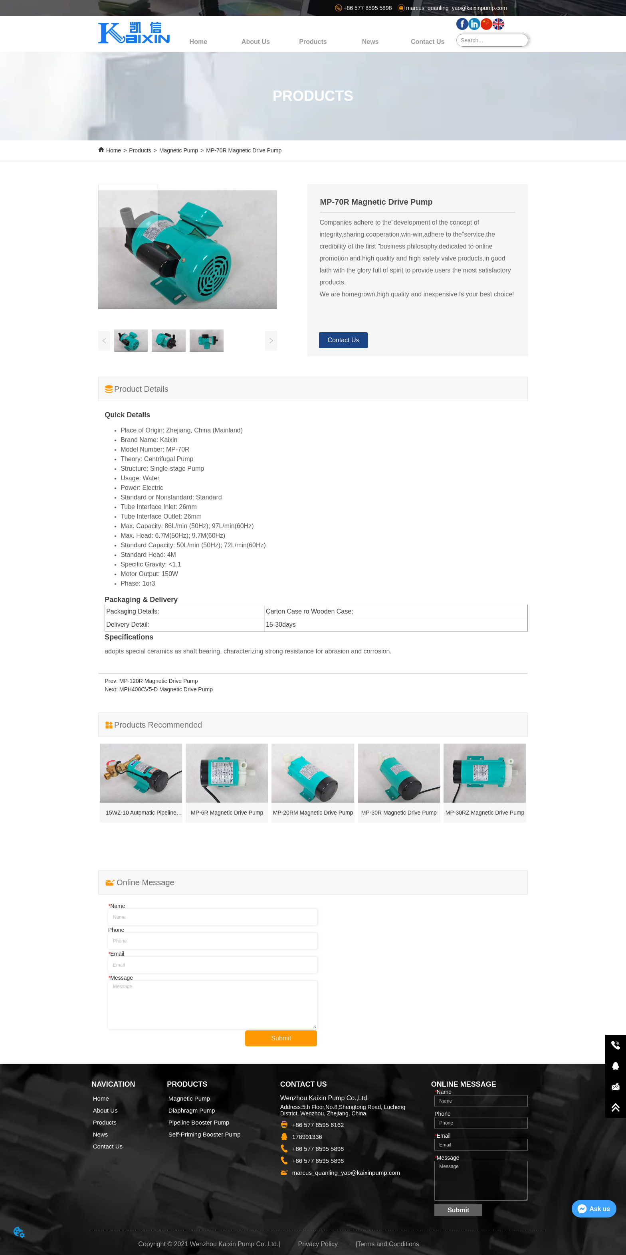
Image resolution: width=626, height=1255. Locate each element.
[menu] (313, 42)
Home (113, 150)
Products (140, 150)
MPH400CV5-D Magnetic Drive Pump (166, 689)
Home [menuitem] (198, 41)
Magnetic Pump (178, 150)
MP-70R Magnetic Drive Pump (243, 150)
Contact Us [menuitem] (427, 41)
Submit (281, 1038)
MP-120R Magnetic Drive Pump (158, 681)
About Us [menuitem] (256, 41)
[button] (313, 41)
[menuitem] (313, 42)
